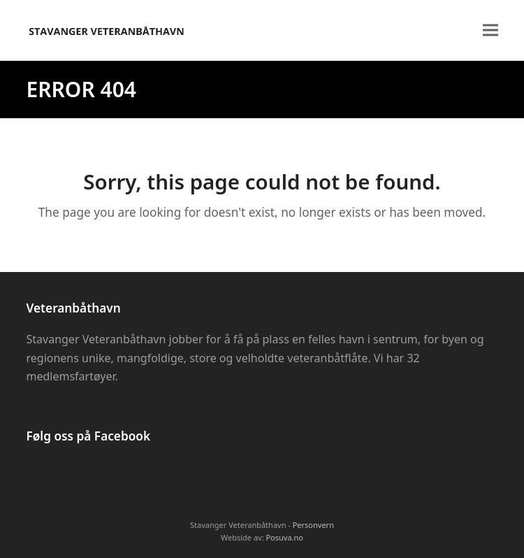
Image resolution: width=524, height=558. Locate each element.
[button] (490, 30)
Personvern (313, 525)
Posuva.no (284, 537)
